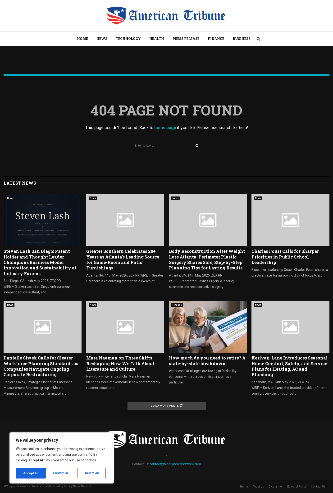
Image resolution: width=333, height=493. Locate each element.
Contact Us (318, 486)
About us (258, 486)
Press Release (186, 38)
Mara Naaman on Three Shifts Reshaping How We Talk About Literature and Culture (120, 363)
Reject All (62, 473)
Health (156, 38)
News (101, 38)
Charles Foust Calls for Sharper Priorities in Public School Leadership (285, 256)
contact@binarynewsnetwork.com (175, 464)
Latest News (20, 183)
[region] (61, 458)
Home (82, 38)
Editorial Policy (296, 486)
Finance (216, 38)
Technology (128, 38)
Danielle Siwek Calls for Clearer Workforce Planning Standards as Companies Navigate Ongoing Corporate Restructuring (41, 366)
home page (165, 127)
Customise (31, 473)
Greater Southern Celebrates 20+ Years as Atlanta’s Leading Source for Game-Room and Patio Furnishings (122, 259)
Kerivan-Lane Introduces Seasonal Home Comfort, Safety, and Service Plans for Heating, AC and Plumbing (289, 366)
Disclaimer (276, 486)
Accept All (92, 473)
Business (242, 38)
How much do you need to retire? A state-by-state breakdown (207, 360)
